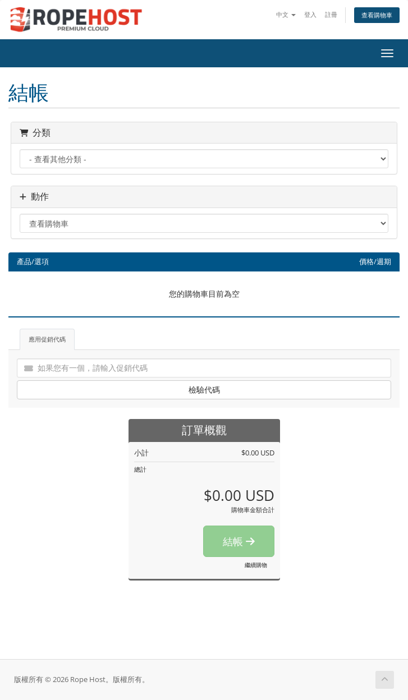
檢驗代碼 (204, 389)
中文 (286, 14)
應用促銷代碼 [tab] (47, 339)
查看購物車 (376, 15)
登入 (310, 14)
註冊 (331, 14)
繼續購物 (256, 565)
